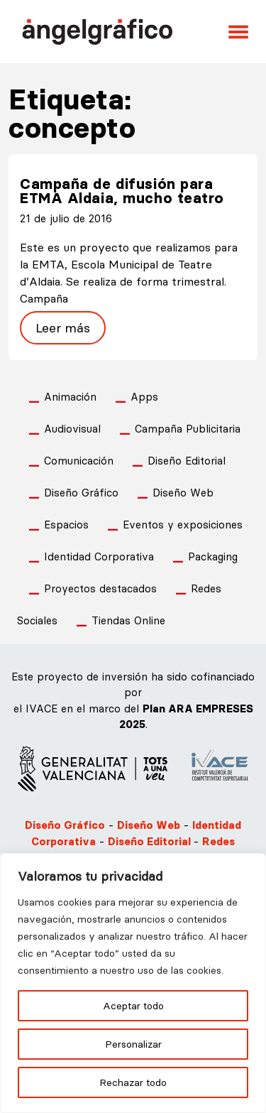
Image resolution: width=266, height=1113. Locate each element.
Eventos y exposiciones (183, 524)
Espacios (66, 524)
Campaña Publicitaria (187, 428)
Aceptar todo (133, 1005)
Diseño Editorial (187, 460)
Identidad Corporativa (99, 556)
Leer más (62, 328)
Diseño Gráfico (81, 492)
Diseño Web (183, 492)
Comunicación (78, 460)
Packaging (213, 556)
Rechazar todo (133, 1082)
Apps (144, 396)
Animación (70, 396)
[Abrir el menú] (238, 31)
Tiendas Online (128, 620)
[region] (133, 983)
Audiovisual (72, 428)
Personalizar (133, 1044)
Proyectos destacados (100, 588)
